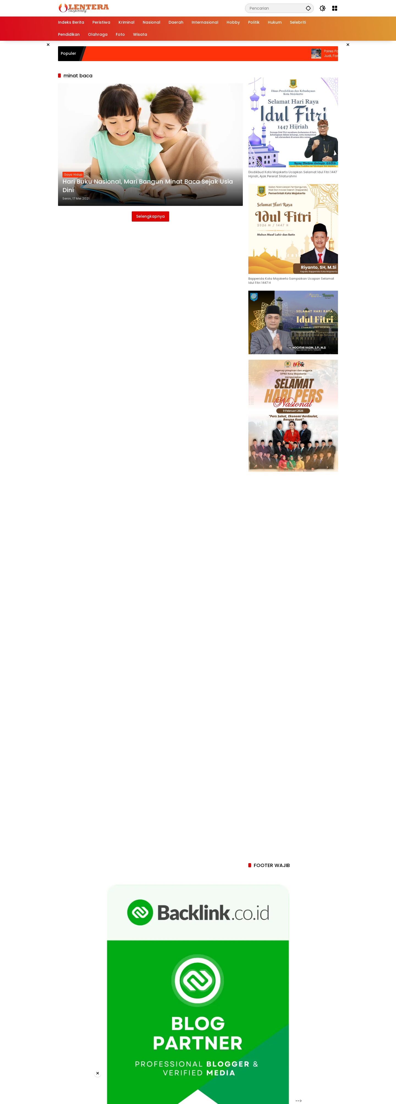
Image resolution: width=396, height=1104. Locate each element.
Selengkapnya (150, 216)
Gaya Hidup (73, 174)
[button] (308, 8)
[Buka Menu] (334, 8)
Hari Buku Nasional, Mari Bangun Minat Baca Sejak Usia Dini (147, 186)
